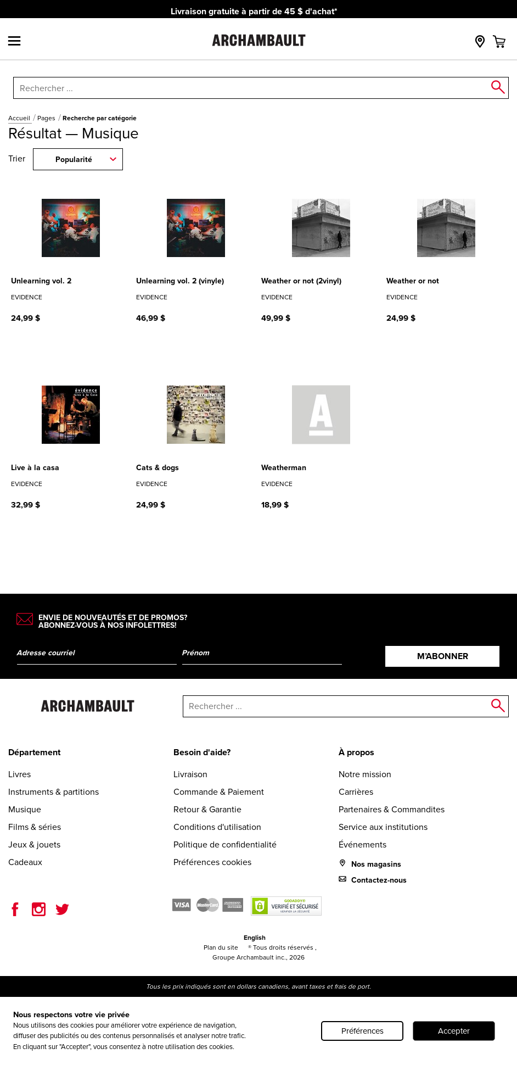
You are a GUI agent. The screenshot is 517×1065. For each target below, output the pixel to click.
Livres (19, 774)
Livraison (190, 774)
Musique (24, 809)
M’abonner (442, 656)
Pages (47, 118)
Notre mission (365, 774)
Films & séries (34, 827)
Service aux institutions (383, 827)
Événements (362, 844)
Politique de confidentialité (225, 844)
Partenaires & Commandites (392, 809)
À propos (356, 752)
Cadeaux (25, 862)
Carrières (356, 791)
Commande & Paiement (218, 791)
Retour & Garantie (207, 809)
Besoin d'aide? (202, 752)
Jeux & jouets (34, 844)
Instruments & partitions (53, 791)
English (255, 938)
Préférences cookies (212, 862)
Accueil (20, 118)
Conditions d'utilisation (217, 827)
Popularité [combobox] (73, 159)
